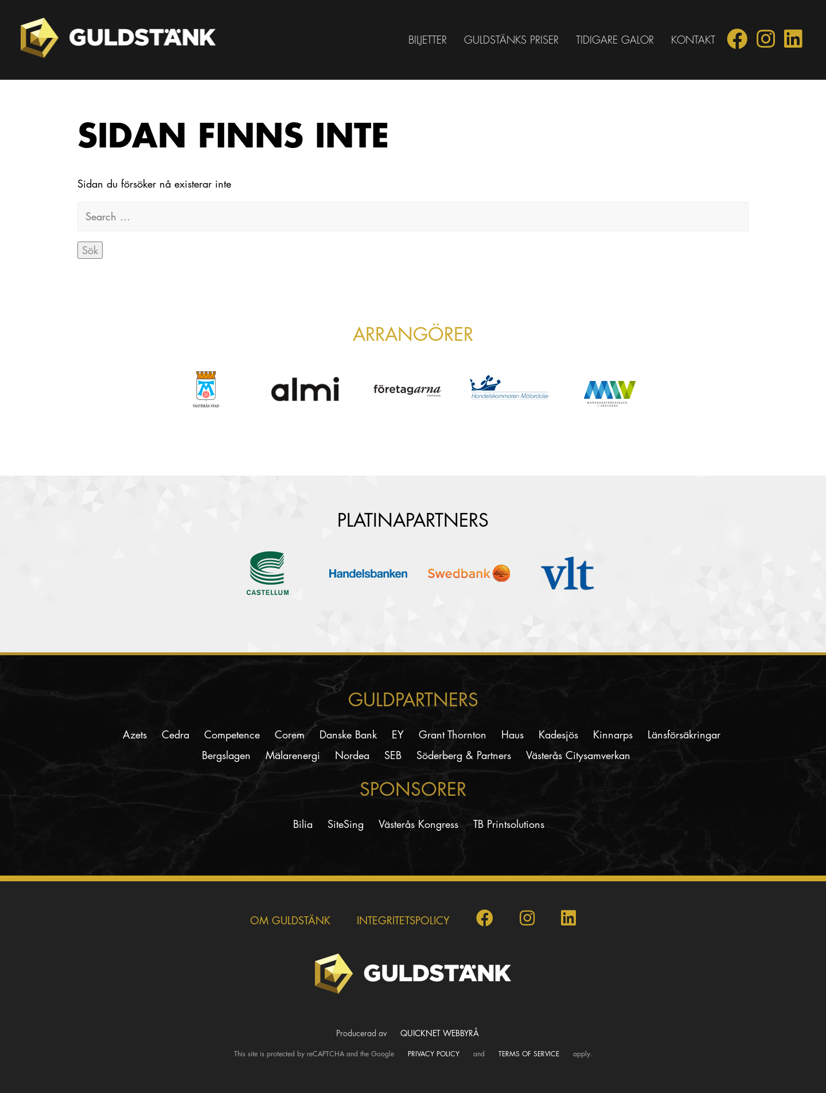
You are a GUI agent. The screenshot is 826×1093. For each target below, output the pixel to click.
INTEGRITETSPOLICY (403, 920)
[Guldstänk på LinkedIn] (793, 42)
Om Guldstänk (290, 920)
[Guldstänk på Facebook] (737, 42)
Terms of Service (528, 1054)
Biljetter (427, 39)
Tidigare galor (615, 39)
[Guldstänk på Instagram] (766, 42)
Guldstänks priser (511, 39)
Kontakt (693, 39)
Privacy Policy (433, 1054)
